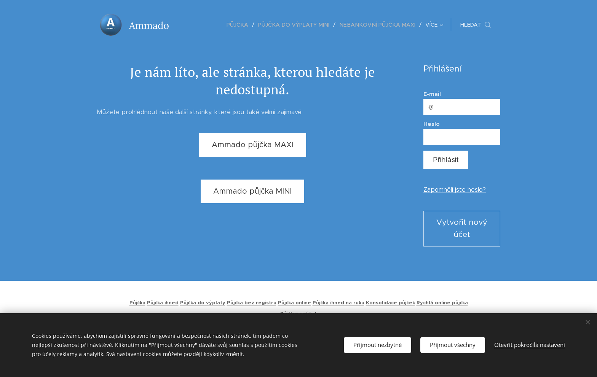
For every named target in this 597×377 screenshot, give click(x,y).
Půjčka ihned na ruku (338, 303)
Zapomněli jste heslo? (454, 189)
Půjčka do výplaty (202, 303)
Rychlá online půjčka (442, 303)
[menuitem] (199, 24)
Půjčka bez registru (251, 303)
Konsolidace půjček (390, 303)
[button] (475, 24)
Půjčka (137, 303)
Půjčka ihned (163, 303)
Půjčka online (294, 303)
